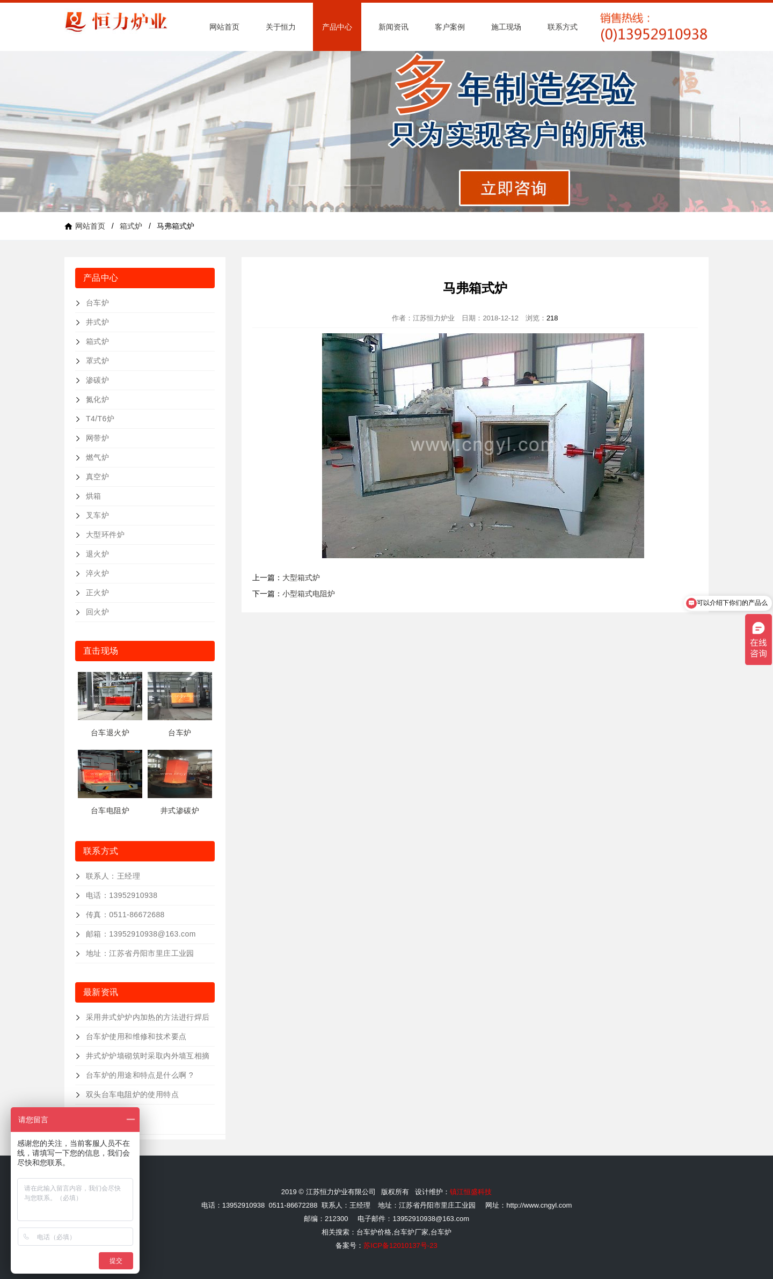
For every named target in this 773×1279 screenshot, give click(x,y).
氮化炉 (97, 399)
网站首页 (224, 27)
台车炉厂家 (410, 1232)
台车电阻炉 (110, 810)
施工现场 (506, 27)
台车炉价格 (373, 1232)
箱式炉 (131, 226)
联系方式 (563, 27)
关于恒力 (281, 27)
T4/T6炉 (100, 418)
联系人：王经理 (113, 876)
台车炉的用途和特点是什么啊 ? (139, 1075)
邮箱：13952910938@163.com (141, 934)
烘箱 (93, 496)
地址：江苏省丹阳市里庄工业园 (140, 953)
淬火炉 (97, 573)
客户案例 (450, 27)
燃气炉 (97, 457)
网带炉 (97, 438)
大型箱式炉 (301, 577)
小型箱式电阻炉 (308, 593)
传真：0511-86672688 (125, 914)
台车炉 (97, 302)
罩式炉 (97, 360)
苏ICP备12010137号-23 (400, 1245)
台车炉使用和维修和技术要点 (136, 1036)
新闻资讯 (393, 27)
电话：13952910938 (122, 895)
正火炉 (97, 592)
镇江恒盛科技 (471, 1192)
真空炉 (97, 476)
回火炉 (97, 612)
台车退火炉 (110, 732)
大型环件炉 (105, 534)
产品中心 (337, 27)
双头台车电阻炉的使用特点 (132, 1094)
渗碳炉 (97, 380)
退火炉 (97, 554)
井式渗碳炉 (180, 810)
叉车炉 (97, 515)
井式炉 (97, 322)
